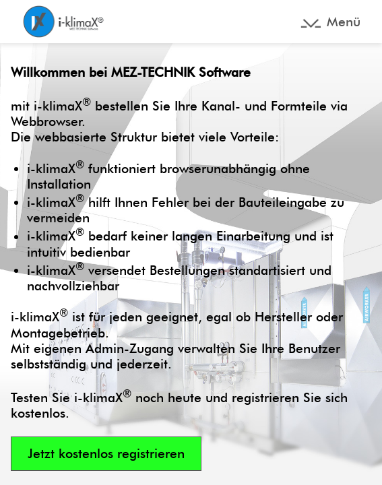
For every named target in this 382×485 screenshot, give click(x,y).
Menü (343, 22)
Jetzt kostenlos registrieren (106, 453)
